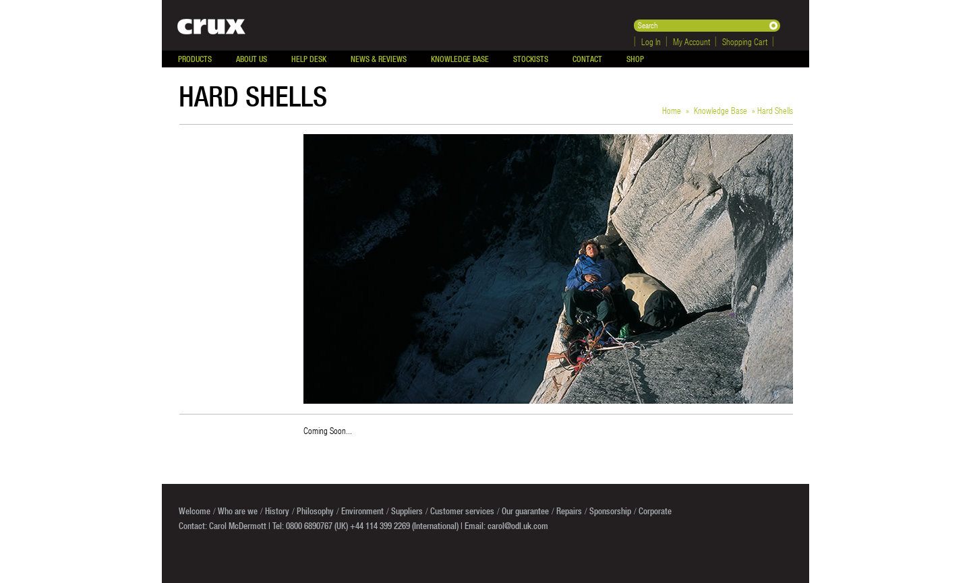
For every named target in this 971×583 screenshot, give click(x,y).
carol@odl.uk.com (518, 526)
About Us (251, 59)
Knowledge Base (460, 59)
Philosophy (315, 511)
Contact (587, 59)
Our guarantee (525, 511)
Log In (651, 41)
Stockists (530, 59)
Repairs (569, 511)
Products (195, 59)
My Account (691, 41)
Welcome (194, 511)
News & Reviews (379, 59)
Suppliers (407, 511)
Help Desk (308, 59)
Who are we (238, 511)
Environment (362, 511)
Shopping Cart (744, 41)
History (277, 511)
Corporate (655, 511)
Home (671, 110)
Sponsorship (610, 511)
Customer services (462, 511)
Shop (635, 59)
